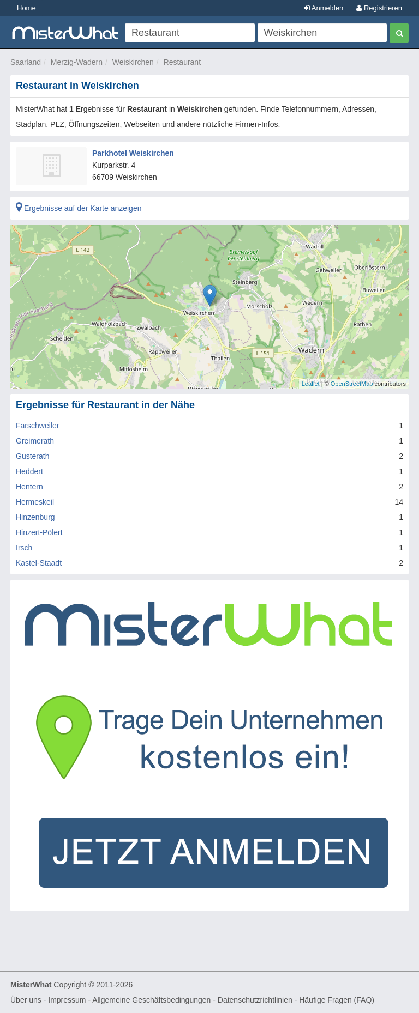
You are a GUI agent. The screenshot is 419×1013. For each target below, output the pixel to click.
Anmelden (323, 8)
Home (26, 8)
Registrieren (379, 8)
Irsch (24, 547)
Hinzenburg (35, 517)
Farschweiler (37, 425)
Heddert (29, 471)
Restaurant (182, 62)
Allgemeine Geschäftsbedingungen (151, 1000)
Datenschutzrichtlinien (255, 1000)
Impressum (67, 1000)
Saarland (25, 62)
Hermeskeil (35, 502)
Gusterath (32, 456)
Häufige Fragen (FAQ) (336, 1000)
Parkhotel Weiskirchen (133, 153)
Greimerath (35, 440)
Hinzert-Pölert (39, 532)
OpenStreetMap (352, 383)
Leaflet (311, 383)
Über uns (25, 1000)
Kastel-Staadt (39, 563)
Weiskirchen (133, 62)
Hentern (29, 486)
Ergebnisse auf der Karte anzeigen (78, 208)
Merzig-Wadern (77, 62)
